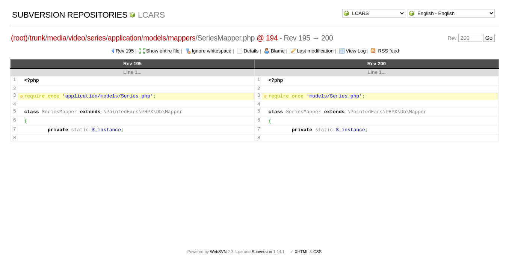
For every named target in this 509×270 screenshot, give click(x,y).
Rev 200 (376, 63)
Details (251, 51)
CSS (317, 251)
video (76, 38)
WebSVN (218, 251)
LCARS (151, 15)
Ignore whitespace (211, 51)
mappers (181, 38)
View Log (356, 51)
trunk (37, 38)
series (96, 38)
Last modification (315, 51)
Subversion (262, 251)
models (154, 38)
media (56, 38)
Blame (278, 51)
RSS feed (388, 51)
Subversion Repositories (69, 15)
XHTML (301, 251)
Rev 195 (125, 51)
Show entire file (163, 51)
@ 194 (267, 38)
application (124, 38)
